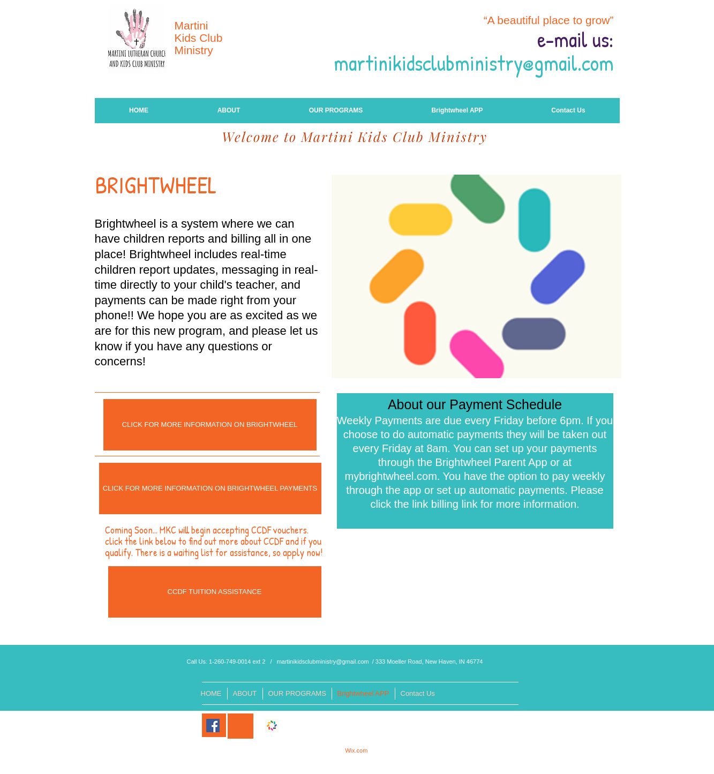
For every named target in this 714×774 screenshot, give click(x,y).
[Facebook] (213, 725)
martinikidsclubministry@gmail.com (323, 661)
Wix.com (356, 750)
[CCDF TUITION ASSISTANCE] (214, 592)
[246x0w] (272, 725)
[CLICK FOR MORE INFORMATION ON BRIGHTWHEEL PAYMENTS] (210, 488)
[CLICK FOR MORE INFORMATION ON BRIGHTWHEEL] (210, 424)
